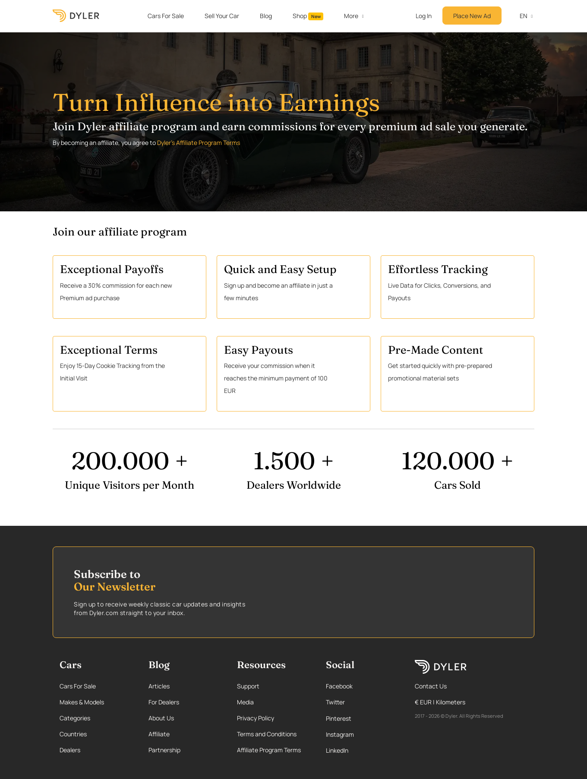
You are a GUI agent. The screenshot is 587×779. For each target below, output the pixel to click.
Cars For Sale (166, 16)
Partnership (164, 750)
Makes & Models (82, 702)
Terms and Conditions (267, 734)
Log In (424, 16)
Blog (266, 16)
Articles (159, 686)
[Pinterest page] (362, 718)
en (518, 16)
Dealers (70, 750)
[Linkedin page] (362, 750)
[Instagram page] (362, 734)
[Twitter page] (362, 702)
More (351, 16)
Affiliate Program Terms (269, 750)
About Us (161, 718)
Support (248, 686)
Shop (308, 16)
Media (245, 702)
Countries (73, 734)
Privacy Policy (255, 718)
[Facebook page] (362, 686)
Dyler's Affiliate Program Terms (198, 142)
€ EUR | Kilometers (440, 702)
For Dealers (163, 702)
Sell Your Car (222, 16)
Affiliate (159, 734)
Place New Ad (472, 16)
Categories (75, 718)
